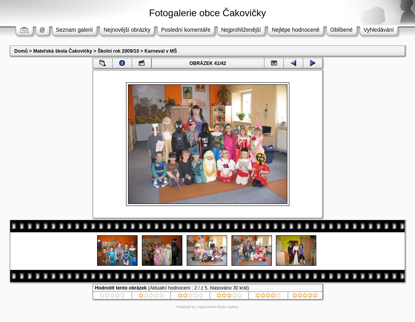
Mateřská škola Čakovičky (62, 51)
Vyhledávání (378, 30)
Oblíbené (341, 30)
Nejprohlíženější (241, 30)
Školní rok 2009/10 (118, 51)
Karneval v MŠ (161, 51)
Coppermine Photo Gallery (217, 307)
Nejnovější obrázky (126, 30)
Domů (21, 51)
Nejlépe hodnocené (295, 30)
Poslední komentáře (185, 30)
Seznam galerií (74, 30)
